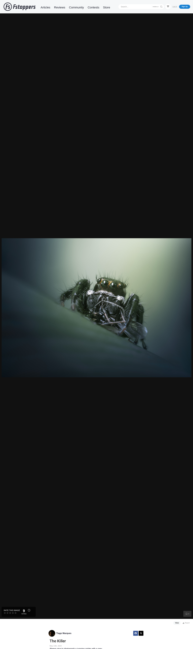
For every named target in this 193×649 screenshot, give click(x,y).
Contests (93, 7)
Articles (45, 7)
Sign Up (185, 6)
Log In (174, 6)
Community (76, 7)
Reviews (59, 7)
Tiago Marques (63, 633)
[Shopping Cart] (168, 6)
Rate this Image (12, 610)
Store (106, 7)
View (177, 623)
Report (186, 623)
